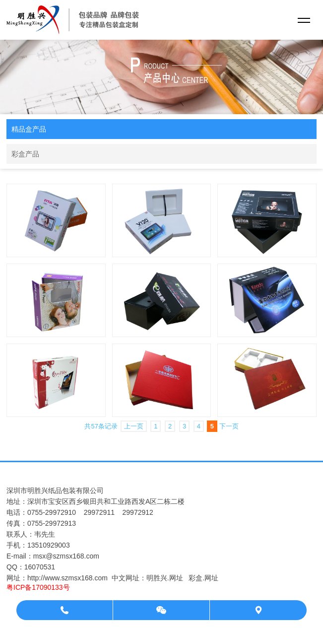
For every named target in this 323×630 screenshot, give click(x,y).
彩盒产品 (25, 154)
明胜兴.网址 (164, 578)
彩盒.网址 (203, 578)
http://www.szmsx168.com (67, 578)
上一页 (133, 426)
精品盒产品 (28, 129)
